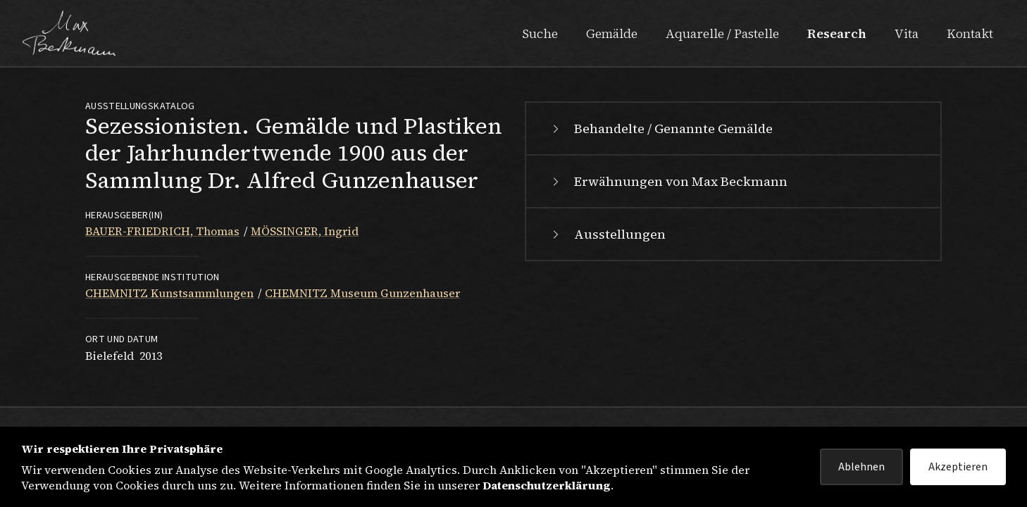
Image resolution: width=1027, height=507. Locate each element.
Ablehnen (861, 467)
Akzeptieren (958, 467)
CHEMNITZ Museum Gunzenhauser (362, 293)
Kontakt (970, 33)
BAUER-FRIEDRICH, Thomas (162, 231)
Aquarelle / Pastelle (722, 33)
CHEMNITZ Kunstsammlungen (169, 293)
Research (836, 33)
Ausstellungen (607, 234)
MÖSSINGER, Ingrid (305, 231)
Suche (540, 33)
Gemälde (611, 33)
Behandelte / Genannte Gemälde (661, 128)
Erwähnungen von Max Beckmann (668, 181)
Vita (907, 33)
